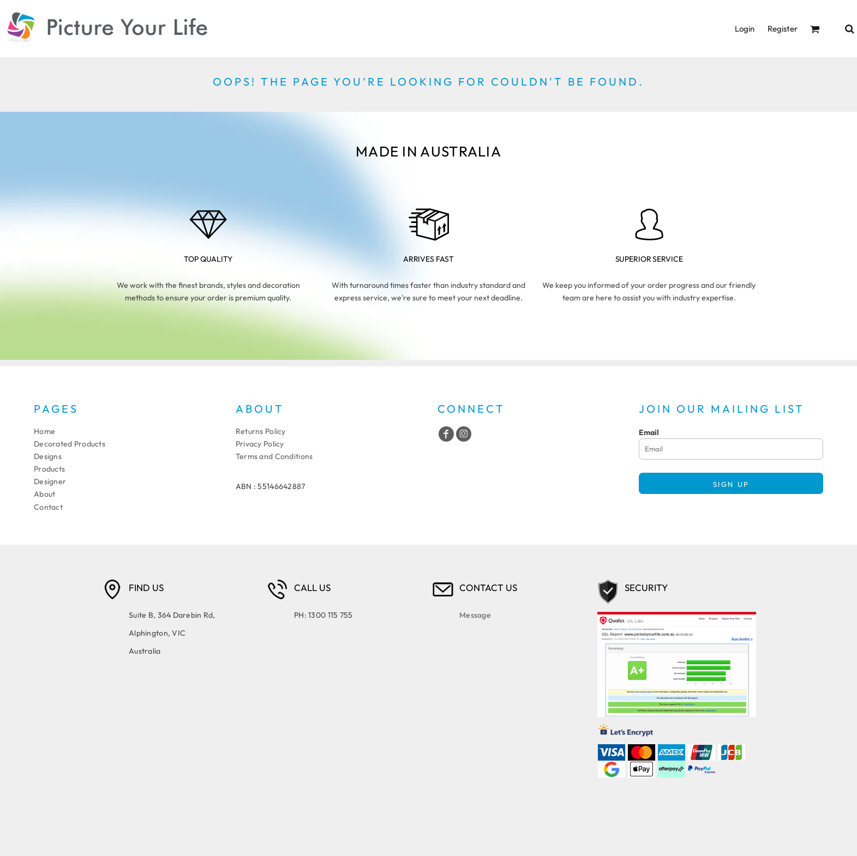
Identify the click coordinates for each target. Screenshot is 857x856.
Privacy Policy (260, 444)
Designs (48, 456)
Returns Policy (261, 431)
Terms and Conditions (274, 456)
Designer (50, 481)
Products (49, 469)
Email (649, 432)
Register (783, 28)
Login (744, 28)
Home (44, 431)
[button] (815, 29)
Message (475, 615)
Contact (48, 507)
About (44, 494)
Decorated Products (69, 444)
